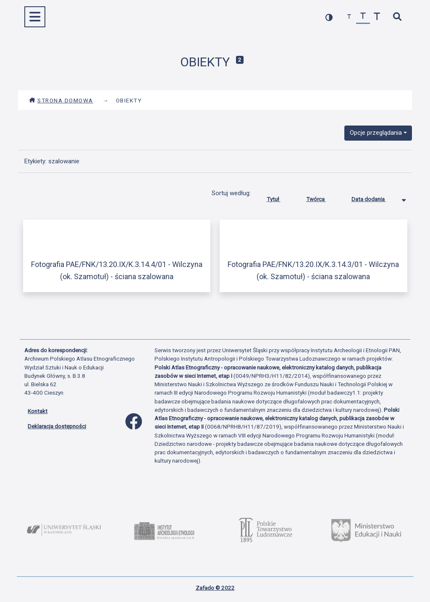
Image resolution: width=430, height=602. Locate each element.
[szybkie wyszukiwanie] (397, 17)
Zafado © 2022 (215, 587)
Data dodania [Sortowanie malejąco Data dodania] (375, 197)
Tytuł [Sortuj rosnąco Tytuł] (280, 197)
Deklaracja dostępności (57, 426)
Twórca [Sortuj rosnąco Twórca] (322, 197)
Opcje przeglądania (376, 132)
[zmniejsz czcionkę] (349, 17)
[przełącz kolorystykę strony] (329, 17)
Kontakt (37, 411)
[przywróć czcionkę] (363, 17)
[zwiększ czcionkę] (377, 17)
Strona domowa (61, 100)
